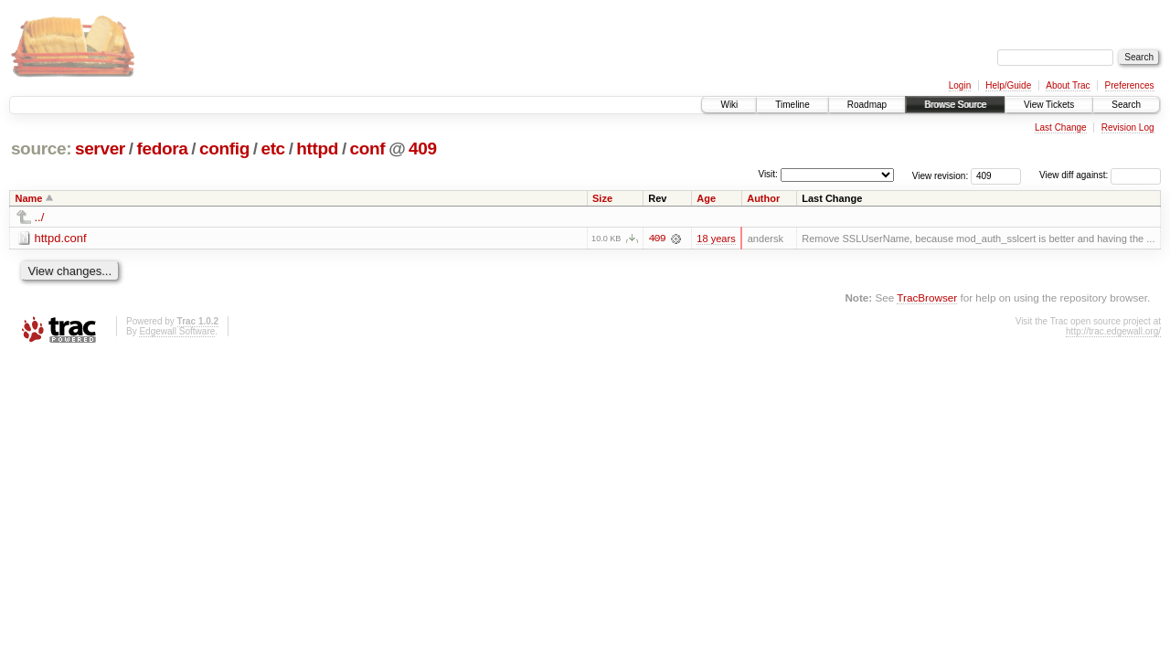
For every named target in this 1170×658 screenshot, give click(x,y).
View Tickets (1049, 105)
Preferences (1129, 85)
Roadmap (867, 105)
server (100, 148)
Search (1126, 105)
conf (368, 148)
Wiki (729, 105)
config (224, 148)
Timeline (792, 105)
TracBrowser (927, 297)
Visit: (768, 174)
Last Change (1061, 127)
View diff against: (1100, 175)
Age (706, 198)
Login (960, 85)
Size (602, 198)
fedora (161, 148)
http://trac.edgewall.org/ (1113, 331)
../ (40, 217)
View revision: (940, 175)
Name (29, 198)
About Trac (1068, 85)
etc (272, 148)
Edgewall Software (177, 331)
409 (423, 148)
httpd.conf (61, 238)
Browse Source (955, 105)
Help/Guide (1008, 85)
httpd (317, 148)
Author (763, 198)
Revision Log (1127, 127)
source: (41, 148)
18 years (716, 238)
